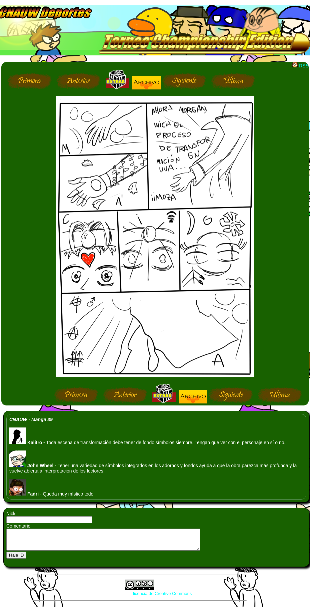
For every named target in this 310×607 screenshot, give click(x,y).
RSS (300, 65)
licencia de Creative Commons (162, 597)
